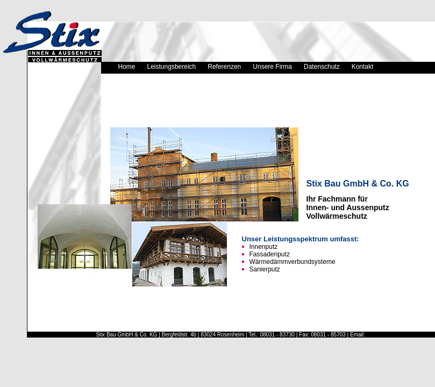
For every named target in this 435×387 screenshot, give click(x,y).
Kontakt (363, 66)
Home (127, 66)
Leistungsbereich (171, 66)
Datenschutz (322, 66)
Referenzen (224, 66)
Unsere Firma (272, 66)
